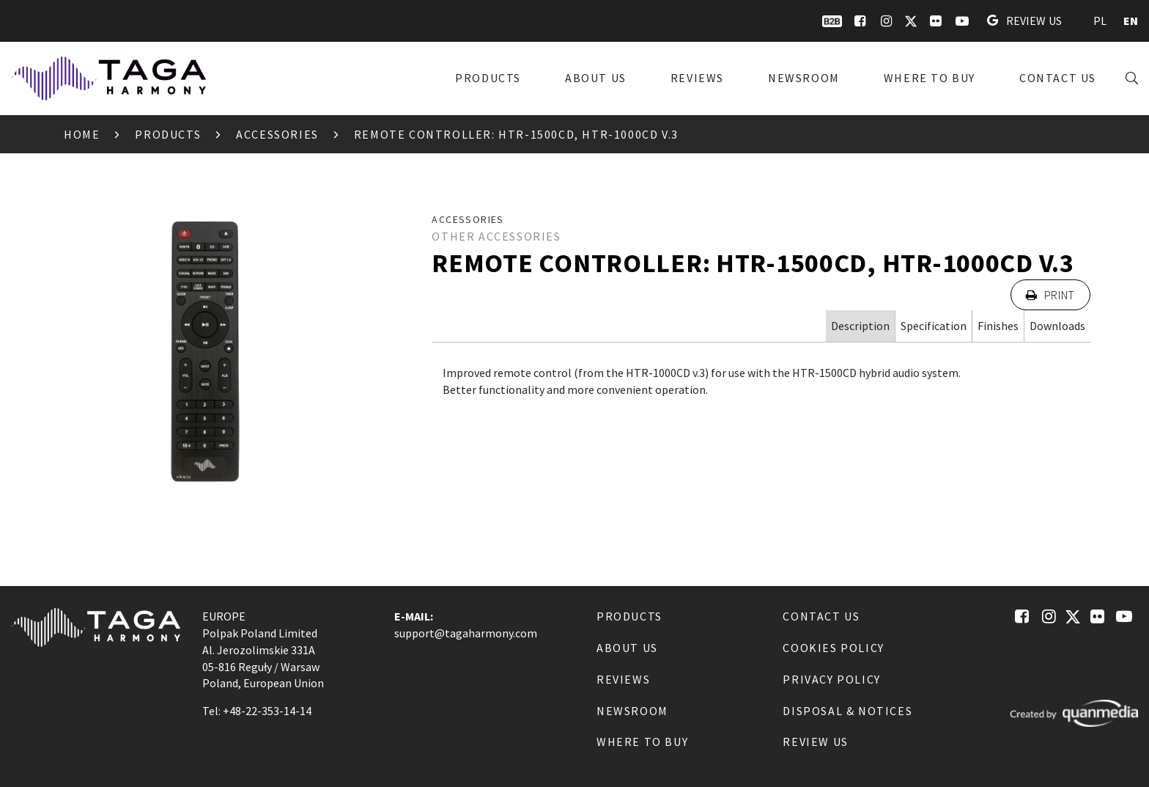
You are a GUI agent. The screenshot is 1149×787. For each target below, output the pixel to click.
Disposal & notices (847, 710)
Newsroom (804, 77)
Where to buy (929, 77)
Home (82, 134)
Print (1050, 295)
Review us (1024, 20)
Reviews (697, 77)
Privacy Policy (831, 679)
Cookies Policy (833, 647)
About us (596, 77)
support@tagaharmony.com (465, 633)
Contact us (1057, 77)
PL (1099, 20)
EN (1130, 20)
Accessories (277, 134)
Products (488, 77)
